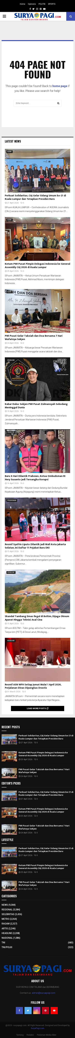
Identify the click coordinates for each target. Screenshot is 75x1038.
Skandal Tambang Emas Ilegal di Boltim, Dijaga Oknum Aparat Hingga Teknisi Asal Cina (37, 618)
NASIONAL (7, 938)
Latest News (13, 141)
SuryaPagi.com (37, 1028)
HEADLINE (11, 360)
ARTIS (5, 928)
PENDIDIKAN (11, 500)
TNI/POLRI (7, 947)
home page (59, 86)
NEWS (9, 152)
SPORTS (51, 4)
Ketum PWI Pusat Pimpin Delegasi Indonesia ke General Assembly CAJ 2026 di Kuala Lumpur (37, 265)
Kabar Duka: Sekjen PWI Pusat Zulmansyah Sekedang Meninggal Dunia (36, 406)
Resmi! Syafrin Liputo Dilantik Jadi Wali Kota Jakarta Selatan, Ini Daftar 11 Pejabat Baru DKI (35, 546)
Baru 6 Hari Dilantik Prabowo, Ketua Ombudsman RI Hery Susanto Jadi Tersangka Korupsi (35, 478)
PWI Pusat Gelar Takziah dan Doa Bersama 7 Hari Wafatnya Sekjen (33, 337)
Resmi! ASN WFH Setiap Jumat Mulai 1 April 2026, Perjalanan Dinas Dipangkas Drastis (33, 686)
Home (22, 4)
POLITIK (42, 4)
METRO (5, 919)
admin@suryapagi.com (43, 993)
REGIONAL (7, 909)
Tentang (20, 1035)
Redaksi (30, 1035)
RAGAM (6, 923)
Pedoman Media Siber (46, 1035)
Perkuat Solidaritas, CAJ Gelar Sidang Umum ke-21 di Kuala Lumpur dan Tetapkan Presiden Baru (35, 197)
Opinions (32, 4)
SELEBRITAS (8, 914)
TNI (3, 942)
